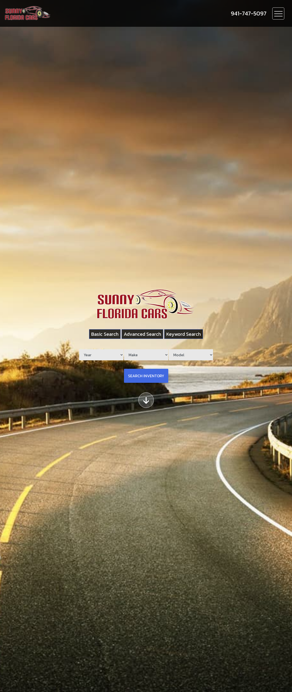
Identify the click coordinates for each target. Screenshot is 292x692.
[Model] (191, 355)
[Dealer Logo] (55, 13)
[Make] (146, 355)
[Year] (101, 355)
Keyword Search (183, 334)
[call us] (248, 13)
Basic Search (104, 334)
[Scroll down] (146, 400)
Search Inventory (146, 376)
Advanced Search (142, 334)
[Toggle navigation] (278, 13)
